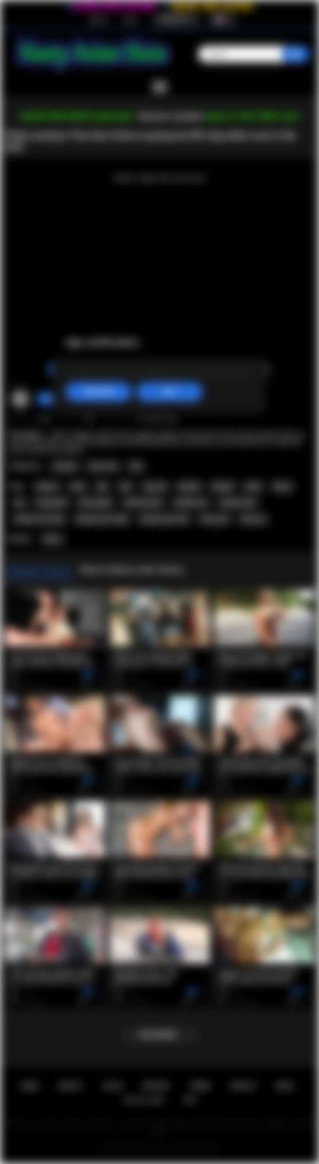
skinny (282, 486)
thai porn (253, 519)
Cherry (52, 539)
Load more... (160, 1034)
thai (102, 486)
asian (77, 486)
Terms (200, 1085)
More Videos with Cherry (132, 569)
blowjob (222, 486)
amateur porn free (164, 519)
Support (155, 1085)
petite (253, 486)
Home (29, 1085)
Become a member (171, 116)
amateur (47, 486)
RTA (190, 1100)
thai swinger (95, 502)
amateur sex (191, 502)
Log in (130, 19)
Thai (136, 466)
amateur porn (238, 502)
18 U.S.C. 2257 (143, 1100)
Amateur (65, 466)
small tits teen (143, 502)
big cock (155, 486)
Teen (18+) (103, 466)
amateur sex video (39, 519)
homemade (52, 502)
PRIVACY (243, 1085)
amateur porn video (102, 519)
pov (19, 502)
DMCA (285, 1085)
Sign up (98, 19)
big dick (189, 486)
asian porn (214, 519)
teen (126, 486)
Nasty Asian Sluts (149, 1148)
